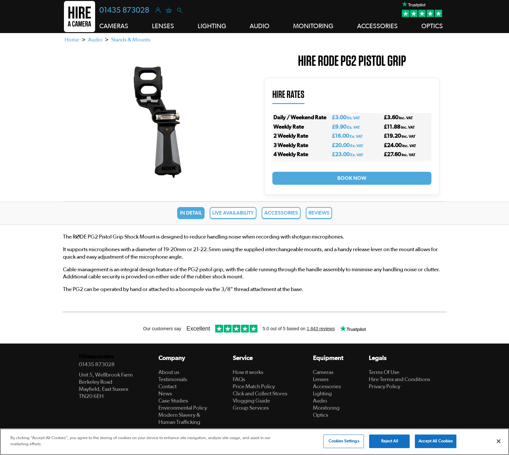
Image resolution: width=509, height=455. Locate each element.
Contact (167, 386)
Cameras (323, 372)
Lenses (321, 379)
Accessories (281, 213)
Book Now (351, 178)
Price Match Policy (254, 386)
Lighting (322, 393)
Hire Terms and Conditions (399, 379)
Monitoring (326, 408)
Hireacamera (96, 357)
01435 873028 (124, 10)
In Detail (191, 213)
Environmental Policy (182, 408)
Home (72, 39)
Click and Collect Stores (260, 393)
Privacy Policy (384, 386)
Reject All (389, 441)
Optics (320, 415)
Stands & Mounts (130, 39)
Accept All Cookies (435, 441)
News (165, 393)
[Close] (498, 441)
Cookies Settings (344, 441)
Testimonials (172, 379)
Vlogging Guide (251, 400)
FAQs (239, 379)
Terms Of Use (384, 372)
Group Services (251, 408)
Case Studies (173, 400)
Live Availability (233, 213)
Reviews (318, 213)
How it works (248, 372)
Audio (95, 39)
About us (168, 372)
